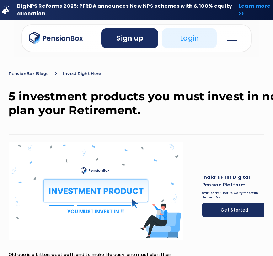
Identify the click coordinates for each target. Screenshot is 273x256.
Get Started (234, 210)
